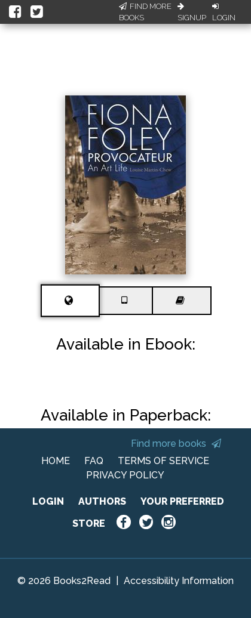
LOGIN (48, 501)
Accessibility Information (179, 580)
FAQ (93, 460)
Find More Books (145, 12)
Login (223, 12)
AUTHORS (102, 501)
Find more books (176, 443)
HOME (55, 460)
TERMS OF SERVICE (163, 460)
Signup (191, 12)
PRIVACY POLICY (125, 475)
